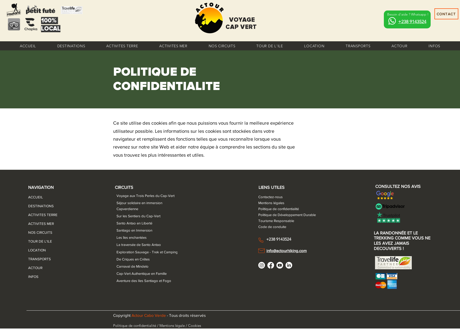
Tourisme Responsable (276, 221)
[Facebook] (270, 265)
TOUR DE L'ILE (39, 241)
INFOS (33, 277)
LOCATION (37, 250)
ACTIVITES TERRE (39, 215)
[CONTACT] (446, 13)
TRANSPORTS (39, 259)
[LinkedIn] (289, 265)
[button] (71, 45)
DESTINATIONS (39, 206)
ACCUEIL (35, 197)
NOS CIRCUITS (39, 232)
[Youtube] (279, 265)
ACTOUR (35, 268)
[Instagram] (261, 265)
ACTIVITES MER (39, 224)
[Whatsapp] (392, 21)
